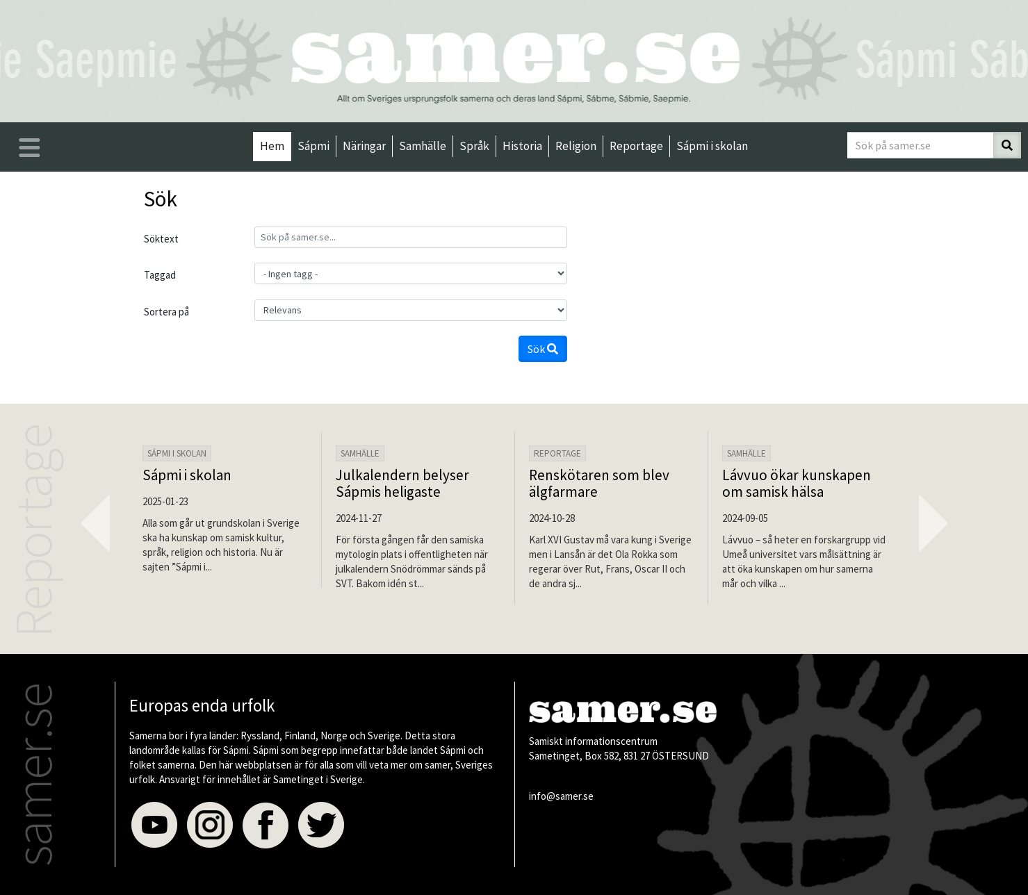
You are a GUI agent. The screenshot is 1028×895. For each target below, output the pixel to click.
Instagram (210, 825)
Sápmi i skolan (186, 475)
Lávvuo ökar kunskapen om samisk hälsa (796, 483)
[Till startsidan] (514, 59)
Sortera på (166, 311)
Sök (543, 349)
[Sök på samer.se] (920, 145)
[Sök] (1007, 145)
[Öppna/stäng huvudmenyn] (29, 147)
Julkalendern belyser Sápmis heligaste (402, 483)
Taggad (160, 274)
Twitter (321, 825)
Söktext (161, 238)
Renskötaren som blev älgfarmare (599, 483)
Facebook (265, 825)
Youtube (154, 825)
